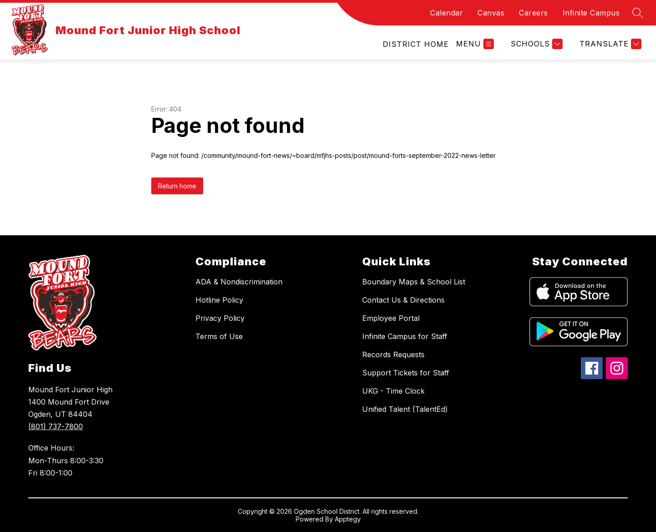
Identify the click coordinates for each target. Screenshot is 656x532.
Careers (533, 12)
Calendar (446, 12)
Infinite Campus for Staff (404, 336)
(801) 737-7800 (55, 426)
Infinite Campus (591, 12)
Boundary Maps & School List (413, 281)
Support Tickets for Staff (405, 372)
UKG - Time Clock (393, 390)
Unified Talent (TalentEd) (405, 409)
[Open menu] (475, 44)
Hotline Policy (219, 299)
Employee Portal (391, 318)
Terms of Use (219, 336)
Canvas (490, 12)
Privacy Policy (220, 318)
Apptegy (348, 519)
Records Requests (393, 354)
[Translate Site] (609, 44)
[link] (416, 44)
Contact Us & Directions (403, 299)
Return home (177, 186)
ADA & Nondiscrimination (238, 281)
